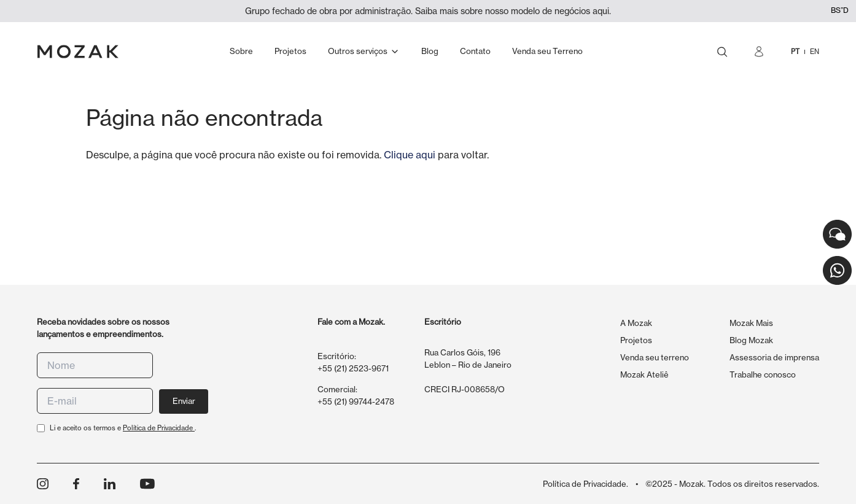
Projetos (636, 340)
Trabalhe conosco (763, 374)
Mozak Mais (751, 323)
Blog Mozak (751, 340)
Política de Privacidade (159, 428)
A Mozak (636, 323)
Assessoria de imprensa (774, 357)
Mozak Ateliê (644, 374)
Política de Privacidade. (585, 484)
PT (795, 51)
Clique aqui (409, 155)
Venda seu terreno (654, 357)
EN (814, 51)
